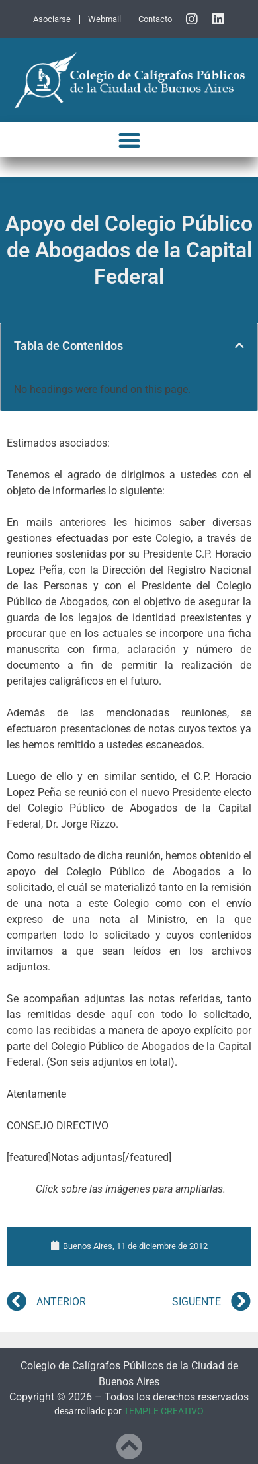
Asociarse (52, 19)
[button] (129, 139)
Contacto (155, 19)
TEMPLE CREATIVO (164, 1411)
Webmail (104, 19)
